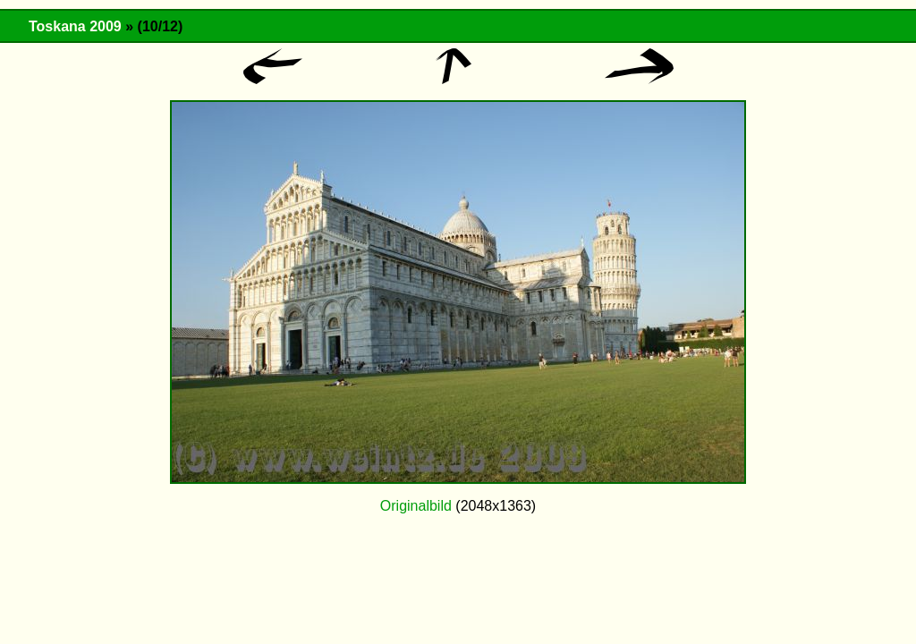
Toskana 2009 (75, 26)
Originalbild (416, 505)
